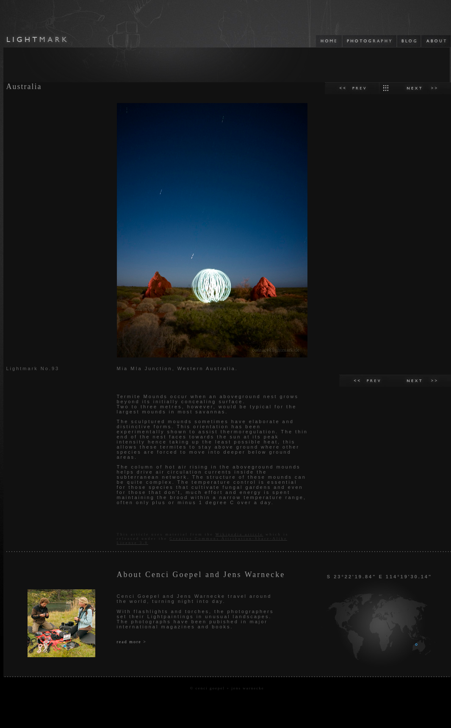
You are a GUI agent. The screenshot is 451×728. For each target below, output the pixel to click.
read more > (132, 641)
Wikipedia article (239, 534)
